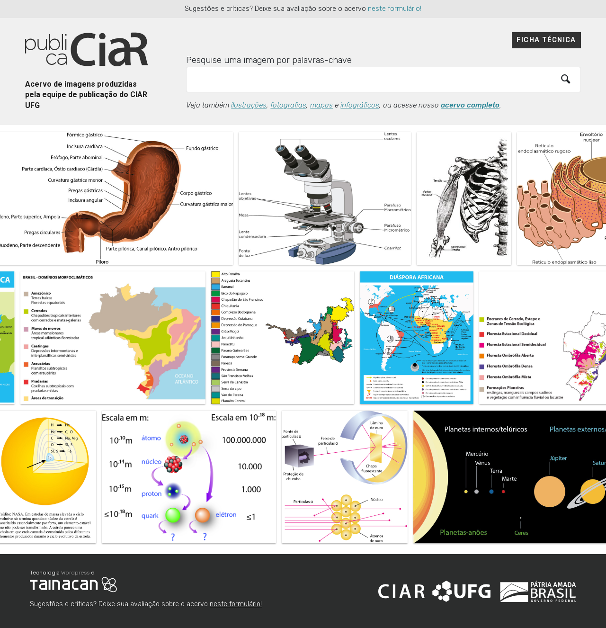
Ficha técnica (546, 40)
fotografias (288, 105)
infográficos (359, 105)
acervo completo (470, 105)
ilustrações (249, 105)
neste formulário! (394, 9)
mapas (321, 105)
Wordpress (75, 572)
